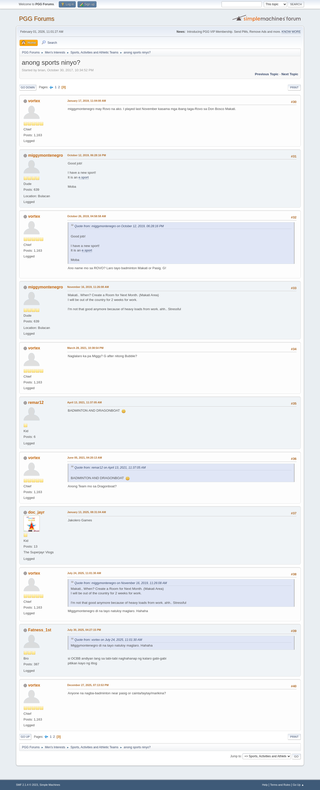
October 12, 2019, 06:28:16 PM (86, 155)
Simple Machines (50, 784)
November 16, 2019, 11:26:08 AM (88, 286)
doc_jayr (36, 512)
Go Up (25, 736)
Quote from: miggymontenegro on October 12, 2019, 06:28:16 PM (119, 226)
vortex (34, 101)
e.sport (83, 177)
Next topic (290, 74)
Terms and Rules (280, 784)
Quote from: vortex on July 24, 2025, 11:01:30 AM (108, 640)
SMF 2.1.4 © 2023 (27, 784)
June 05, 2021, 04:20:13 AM (84, 457)
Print (294, 87)
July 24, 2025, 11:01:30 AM (84, 573)
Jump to (235, 756)
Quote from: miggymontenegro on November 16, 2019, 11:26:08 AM (120, 583)
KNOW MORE (291, 31)
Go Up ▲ (298, 784)
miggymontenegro (45, 155)
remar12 (36, 402)
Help (265, 784)
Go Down (28, 87)
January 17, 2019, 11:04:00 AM (86, 100)
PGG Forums (36, 18)
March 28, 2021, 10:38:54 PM (85, 347)
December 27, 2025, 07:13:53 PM (87, 685)
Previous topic (266, 74)
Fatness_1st (39, 630)
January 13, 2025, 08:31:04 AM (86, 512)
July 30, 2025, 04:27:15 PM (84, 629)
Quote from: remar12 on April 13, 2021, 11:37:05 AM (110, 467)
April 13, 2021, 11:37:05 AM (84, 402)
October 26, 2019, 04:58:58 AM (86, 216)
